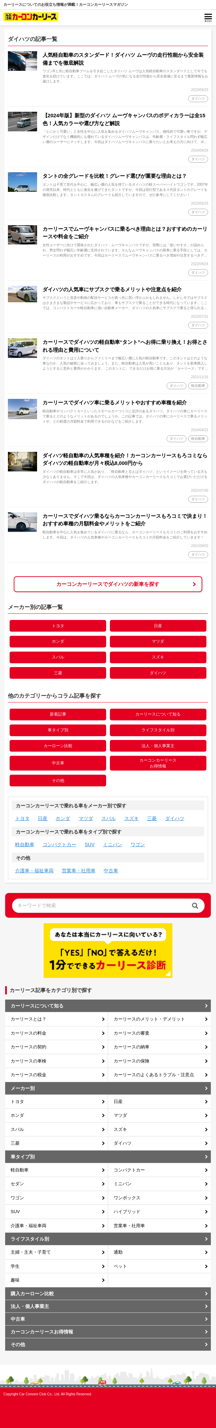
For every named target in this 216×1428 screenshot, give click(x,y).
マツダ (158, 641)
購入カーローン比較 (32, 1293)
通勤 (118, 1252)
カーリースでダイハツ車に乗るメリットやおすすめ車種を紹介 (115, 402)
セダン (17, 1183)
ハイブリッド (127, 1211)
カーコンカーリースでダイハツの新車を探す (107, 584)
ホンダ (58, 641)
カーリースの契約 (28, 1046)
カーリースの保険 (131, 1061)
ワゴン (137, 844)
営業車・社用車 (78, 870)
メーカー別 (23, 1088)
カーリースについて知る (158, 714)
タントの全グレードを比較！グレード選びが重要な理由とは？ (115, 176)
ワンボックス (127, 1197)
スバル (58, 657)
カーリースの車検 (28, 1061)
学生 (15, 1266)
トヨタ (58, 625)
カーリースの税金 (28, 1074)
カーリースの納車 (131, 1046)
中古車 (58, 763)
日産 (158, 625)
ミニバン (112, 844)
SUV (89, 844)
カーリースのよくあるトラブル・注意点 (154, 1074)
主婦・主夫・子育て (31, 1252)
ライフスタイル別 (157, 730)
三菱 (58, 673)
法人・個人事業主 (157, 745)
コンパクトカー (59, 844)
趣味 (15, 1280)
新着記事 (58, 714)
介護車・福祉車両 (34, 870)
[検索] (195, 905)
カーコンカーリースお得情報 (158, 763)
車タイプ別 (58, 730)
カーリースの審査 (131, 1033)
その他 (58, 780)
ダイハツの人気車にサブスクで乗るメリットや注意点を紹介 (112, 289)
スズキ (158, 657)
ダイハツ (158, 673)
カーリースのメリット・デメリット (149, 1019)
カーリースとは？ (28, 1019)
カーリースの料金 (28, 1033)
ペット (120, 1266)
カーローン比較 (58, 745)
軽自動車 (24, 844)
